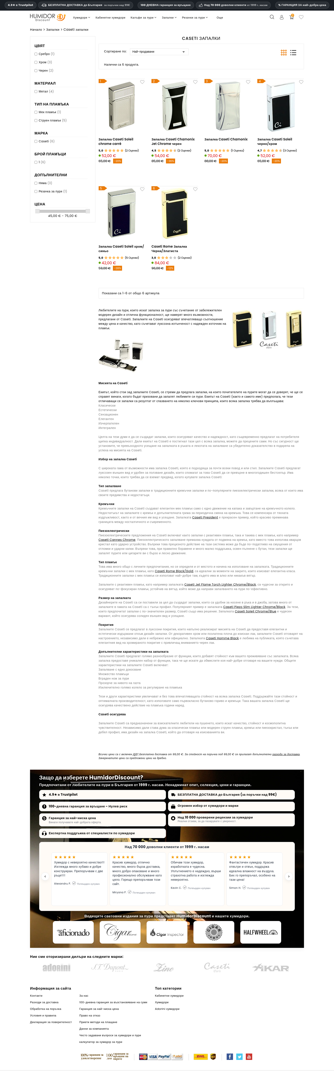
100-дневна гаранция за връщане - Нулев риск (88, 806)
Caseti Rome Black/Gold (174, 571)
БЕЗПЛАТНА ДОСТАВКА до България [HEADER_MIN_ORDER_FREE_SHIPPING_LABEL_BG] (85, 5)
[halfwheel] (260, 932)
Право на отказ (89, 1015)
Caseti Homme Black (222, 638)
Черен (46, 70)
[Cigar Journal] (120, 932)
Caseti (47, 141)
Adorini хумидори (167, 1009)
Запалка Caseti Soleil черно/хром (274, 141)
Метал (46, 91)
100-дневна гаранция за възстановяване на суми (113, 1002)
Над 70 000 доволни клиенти (236, 5)
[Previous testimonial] (45, 876)
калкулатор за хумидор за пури (100, 1042)
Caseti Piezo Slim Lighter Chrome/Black (254, 607)
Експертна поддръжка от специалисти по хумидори (92, 833)
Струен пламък (53, 120)
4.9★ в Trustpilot (20, 5)
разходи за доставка (286, 754)
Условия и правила (43, 1015)
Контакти (36, 996)
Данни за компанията (94, 1029)
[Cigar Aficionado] (73, 932)
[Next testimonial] (289, 876)
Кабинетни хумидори (169, 996)
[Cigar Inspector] (167, 932)
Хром (45, 62)
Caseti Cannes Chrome (117, 540)
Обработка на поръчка (45, 1009)
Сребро (47, 54)
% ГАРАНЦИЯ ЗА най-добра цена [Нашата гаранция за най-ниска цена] (302, 5)
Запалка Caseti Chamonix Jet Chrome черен (173, 141)
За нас (83, 996)
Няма (45, 183)
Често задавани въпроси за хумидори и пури (110, 1035)
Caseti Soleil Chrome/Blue (255, 611)
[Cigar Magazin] (213, 932)
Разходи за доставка (44, 1002)
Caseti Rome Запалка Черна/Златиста (169, 248)
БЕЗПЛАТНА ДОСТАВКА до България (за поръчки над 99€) (227, 794)
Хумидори (161, 1002)
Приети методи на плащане (98, 1022)
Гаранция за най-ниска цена (72, 818)
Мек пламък (50, 112)
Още (220, 18)
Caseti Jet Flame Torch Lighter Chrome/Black (220, 584)
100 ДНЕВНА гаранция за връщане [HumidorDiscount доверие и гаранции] (166, 5)
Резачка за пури (53, 191)
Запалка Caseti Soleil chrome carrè (116, 141)
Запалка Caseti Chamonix (226, 139)
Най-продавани (159, 51)
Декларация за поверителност (51, 1022)
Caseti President (205, 517)
